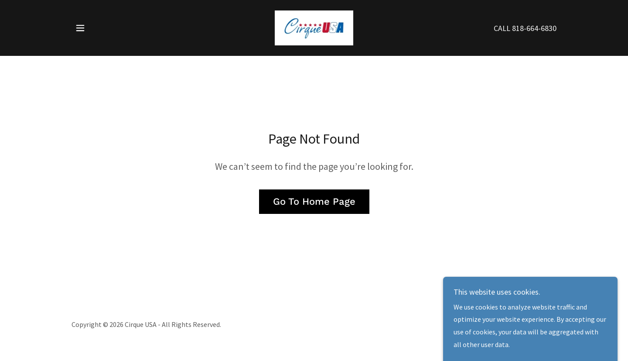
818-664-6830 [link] (534, 28)
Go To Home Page (314, 201)
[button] (80, 28)
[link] (314, 27)
